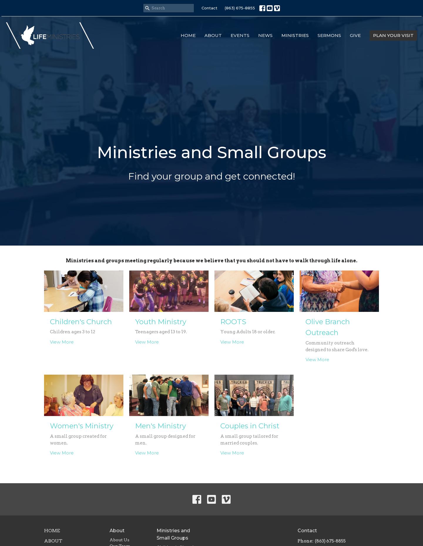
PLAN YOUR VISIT (393, 35)
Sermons (329, 35)
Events (240, 35)
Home (188, 35)
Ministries (295, 35)
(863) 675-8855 (240, 8)
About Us (119, 539)
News (265, 35)
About (213, 35)
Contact (209, 8)
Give (355, 35)
